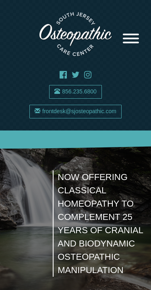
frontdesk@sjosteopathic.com (75, 111)
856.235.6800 (75, 91)
